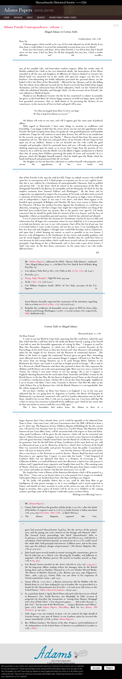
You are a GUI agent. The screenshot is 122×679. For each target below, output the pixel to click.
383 (37, 560)
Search (41, 17)
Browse (18, 17)
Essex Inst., (50, 512)
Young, (35, 278)
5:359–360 (91, 564)
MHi (27, 313)
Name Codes (62, 17)
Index (30, 17)
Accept (96, 668)
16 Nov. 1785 (77, 270)
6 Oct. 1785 (36, 281)
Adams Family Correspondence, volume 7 (33, 27)
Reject (109, 668)
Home (7, 17)
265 (33, 560)
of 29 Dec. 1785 (50, 304)
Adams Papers (36, 261)
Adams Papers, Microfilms (56, 607)
